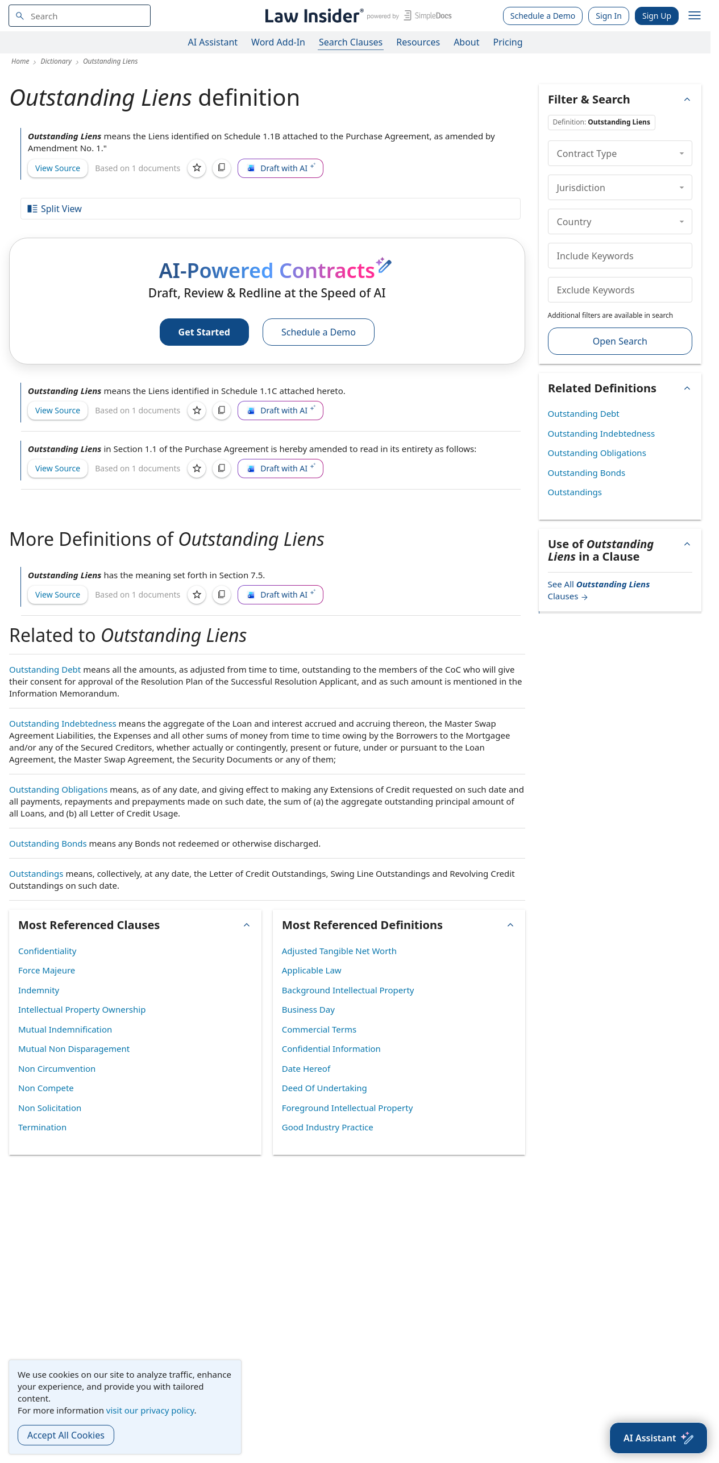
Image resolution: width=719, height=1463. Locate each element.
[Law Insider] (356, 15)
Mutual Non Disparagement (74, 1048)
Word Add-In (278, 42)
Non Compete (46, 1087)
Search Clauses (351, 42)
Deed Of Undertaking (324, 1087)
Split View (54, 208)
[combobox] (80, 16)
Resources (418, 42)
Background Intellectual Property (348, 990)
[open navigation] (694, 16)
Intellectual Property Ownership (82, 1009)
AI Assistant (213, 42)
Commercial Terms (319, 1029)
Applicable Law (312, 970)
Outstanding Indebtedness (63, 723)
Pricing (508, 42)
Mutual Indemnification (65, 1029)
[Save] (197, 168)
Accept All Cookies (66, 1435)
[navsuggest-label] (80, 16)
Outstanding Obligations (58, 789)
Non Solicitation (49, 1107)
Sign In (609, 15)
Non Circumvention (56, 1068)
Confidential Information (331, 1048)
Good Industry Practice (327, 1127)
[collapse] (682, 153)
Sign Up (656, 15)
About (466, 42)
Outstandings (36, 873)
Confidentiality (47, 950)
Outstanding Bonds (48, 843)
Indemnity (38, 990)
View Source (57, 168)
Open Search (620, 341)
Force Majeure (46, 970)
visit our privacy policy (150, 1410)
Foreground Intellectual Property (347, 1107)
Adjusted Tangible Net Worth (339, 950)
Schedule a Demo (543, 15)
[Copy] (222, 168)
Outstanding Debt (45, 669)
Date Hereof (306, 1068)
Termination (42, 1127)
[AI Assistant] (658, 1438)
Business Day (308, 1009)
